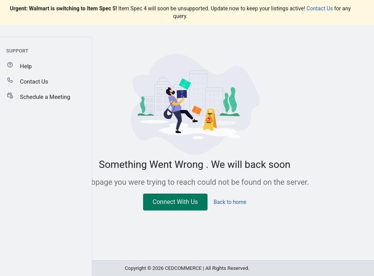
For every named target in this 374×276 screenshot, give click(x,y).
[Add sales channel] (84, 49)
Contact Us (319, 8)
